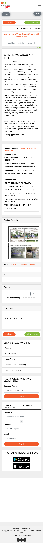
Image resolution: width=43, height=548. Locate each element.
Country (7, 434)
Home (6, 14)
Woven (11, 131)
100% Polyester (10, 124)
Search (21, 396)
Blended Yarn (22, 124)
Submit (33, 294)
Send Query (9, 22)
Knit (32, 129)
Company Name (10, 386)
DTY (29, 124)
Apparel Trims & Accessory (15, 365)
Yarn (28, 129)
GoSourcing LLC (17, 529)
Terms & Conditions (29, 531)
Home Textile (9, 359)
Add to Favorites (32, 22)
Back (37, 14)
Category (7, 424)
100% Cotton (30, 121)
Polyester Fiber (10, 126)
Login (6, 34)
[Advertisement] (22, 499)
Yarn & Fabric (10, 354)
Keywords (8, 412)
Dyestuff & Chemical (12, 370)
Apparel (7, 348)
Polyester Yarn (9, 129)
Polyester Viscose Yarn (25, 126)
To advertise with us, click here (21, 535)
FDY (34, 124)
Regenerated (21, 129)
